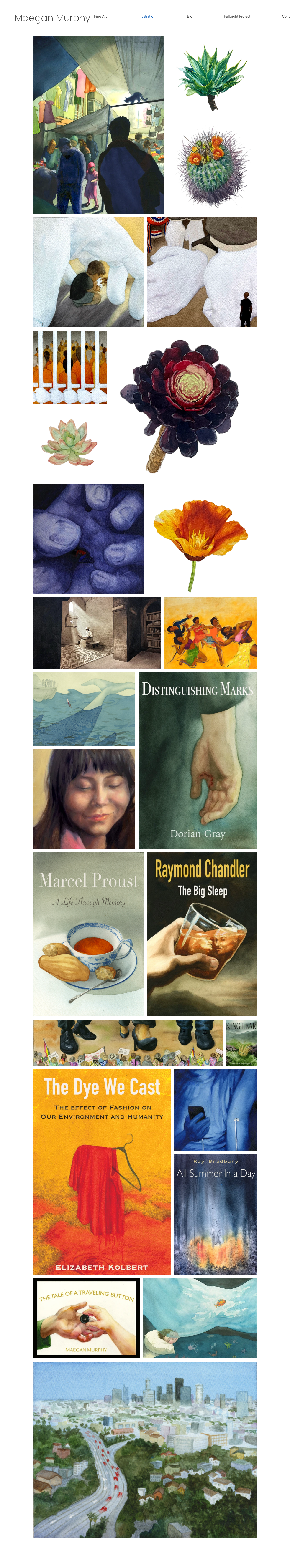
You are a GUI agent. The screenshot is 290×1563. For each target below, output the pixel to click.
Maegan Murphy (52, 18)
